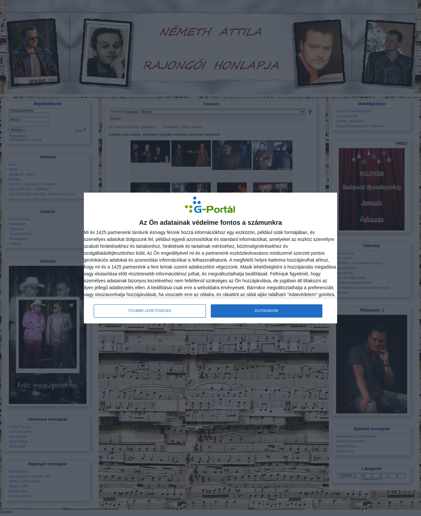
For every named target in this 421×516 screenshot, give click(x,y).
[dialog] (210, 258)
